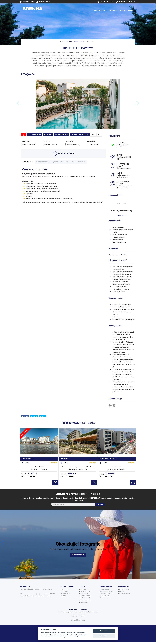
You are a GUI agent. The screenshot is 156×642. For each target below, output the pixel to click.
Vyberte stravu (69, 141)
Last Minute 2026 (100, 10)
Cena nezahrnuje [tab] (42, 162)
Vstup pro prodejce (29, 1)
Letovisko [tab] (81, 162)
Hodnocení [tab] (64, 162)
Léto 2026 (113, 10)
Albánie (76, 41)
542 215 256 (78, 616)
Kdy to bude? (47, 141)
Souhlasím (103, 631)
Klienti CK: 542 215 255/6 (127, 1)
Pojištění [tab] (55, 162)
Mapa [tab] (73, 162)
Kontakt (130, 10)
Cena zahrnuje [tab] (28, 162)
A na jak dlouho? (91, 141)
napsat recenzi (121, 215)
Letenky (122, 10)
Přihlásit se (100, 504)
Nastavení (103, 636)
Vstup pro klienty (44, 1)
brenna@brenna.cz (78, 620)
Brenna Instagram (78, 554)
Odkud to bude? (26, 141)
